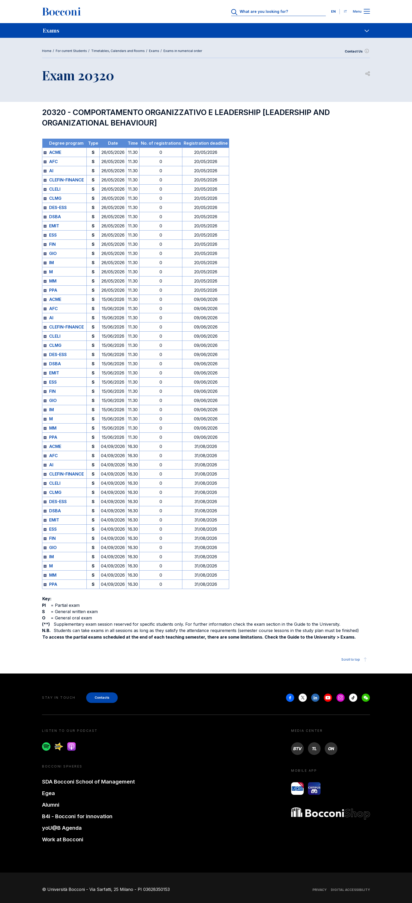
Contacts (102, 698)
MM (52, 281)
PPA (53, 290)
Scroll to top (354, 659)
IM (51, 262)
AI (51, 170)
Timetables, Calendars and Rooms (118, 51)
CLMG (55, 198)
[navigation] (206, 30)
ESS (53, 235)
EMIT (54, 225)
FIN (52, 244)
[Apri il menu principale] (367, 11)
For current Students (71, 51)
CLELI (54, 189)
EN (333, 11)
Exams (154, 51)
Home (47, 51)
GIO (53, 253)
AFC (53, 161)
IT (345, 11)
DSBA (55, 216)
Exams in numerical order (182, 51)
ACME (55, 152)
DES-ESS (58, 207)
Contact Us (357, 51)
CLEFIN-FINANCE (66, 179)
